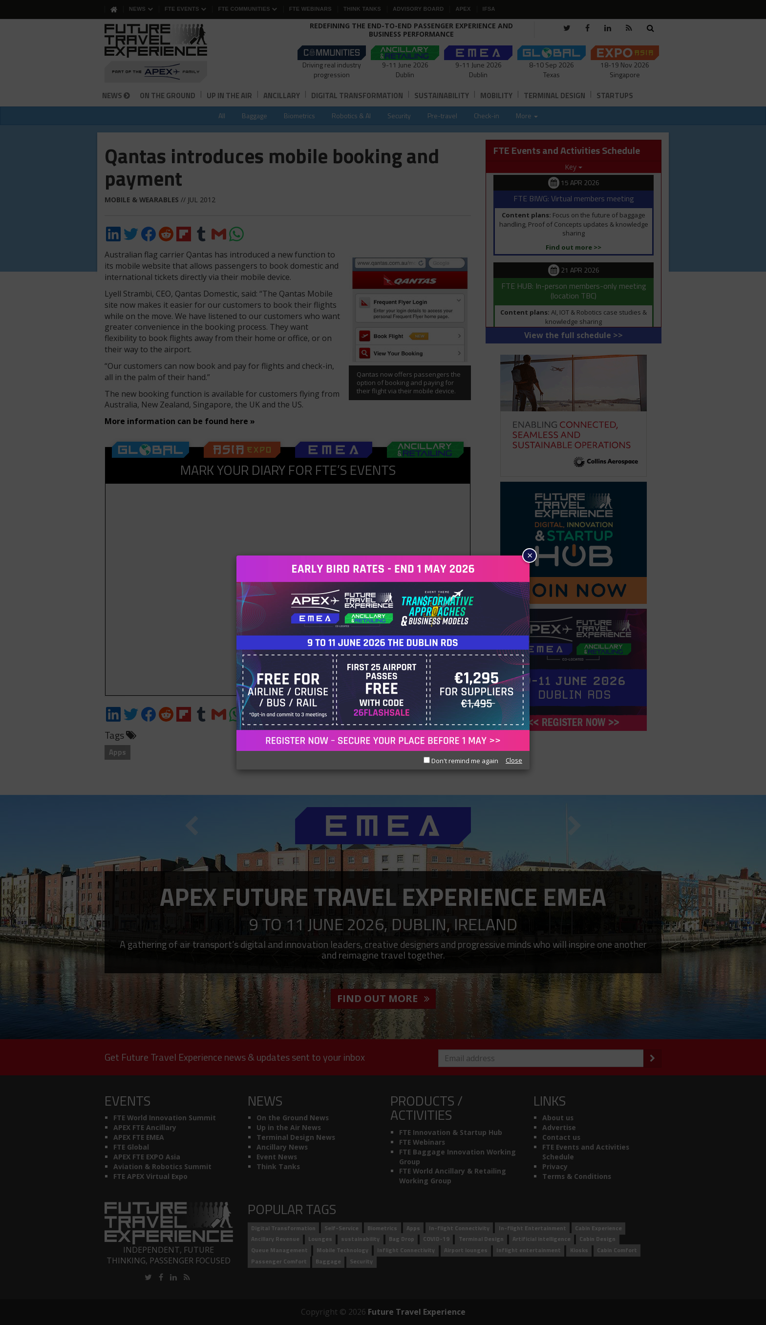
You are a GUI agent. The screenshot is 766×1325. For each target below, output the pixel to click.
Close (514, 760)
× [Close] (529, 555)
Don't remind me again (461, 760)
